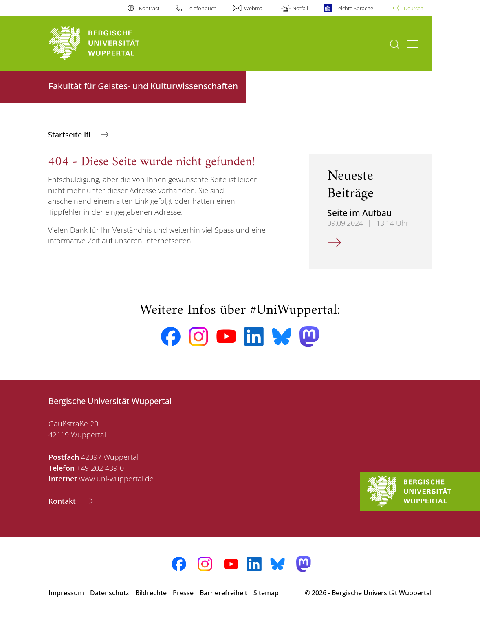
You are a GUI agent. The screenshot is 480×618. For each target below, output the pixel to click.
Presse (183, 592)
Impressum (66, 592)
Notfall (300, 8)
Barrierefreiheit (223, 592)
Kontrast (149, 8)
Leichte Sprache (354, 8)
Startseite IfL (71, 134)
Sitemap (266, 592)
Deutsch (413, 8)
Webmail (254, 8)
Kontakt (63, 501)
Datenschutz (109, 592)
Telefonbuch (202, 8)
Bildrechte (151, 592)
